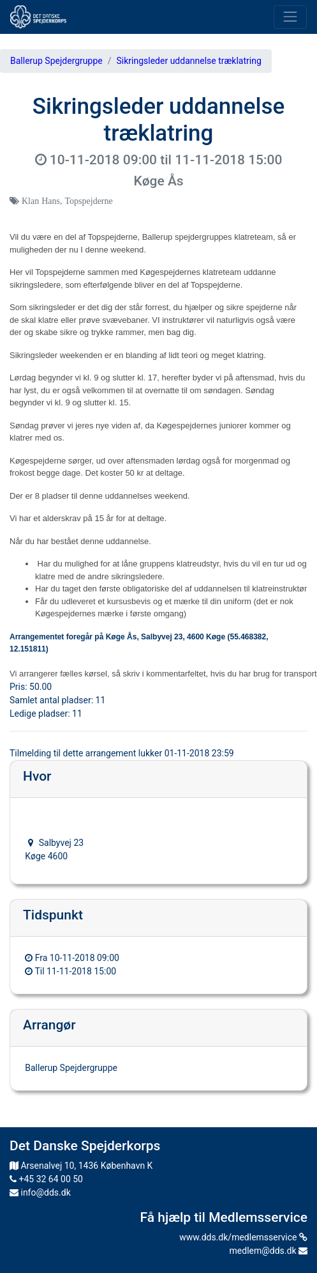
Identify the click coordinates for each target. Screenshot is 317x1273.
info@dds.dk (40, 1192)
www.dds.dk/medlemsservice (243, 1237)
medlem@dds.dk (268, 1251)
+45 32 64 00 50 (46, 1179)
